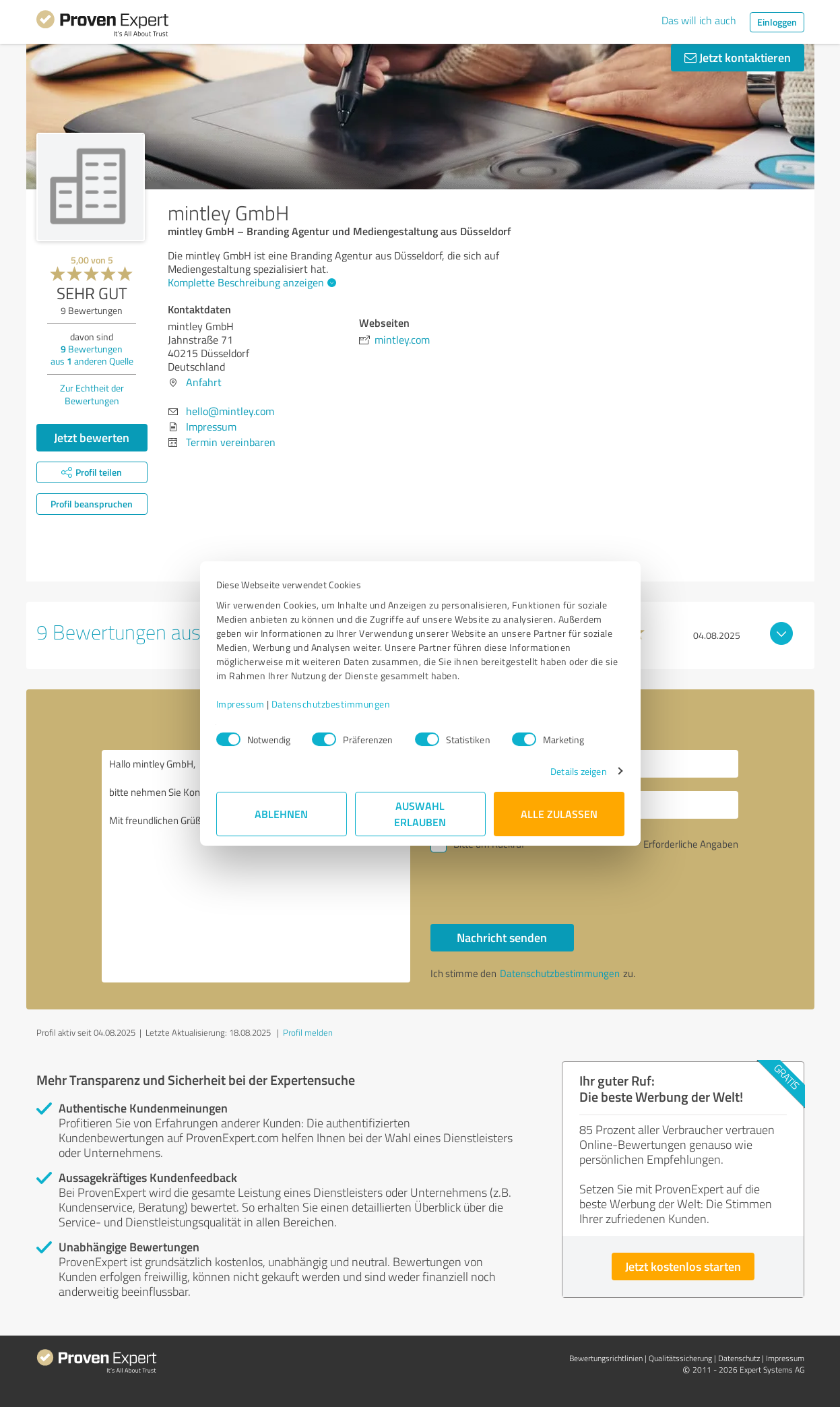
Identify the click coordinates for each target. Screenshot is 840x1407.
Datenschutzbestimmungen (331, 703)
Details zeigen (578, 771)
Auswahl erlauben (420, 814)
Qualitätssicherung (680, 1358)
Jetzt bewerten (91, 437)
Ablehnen (281, 813)
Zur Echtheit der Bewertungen (92, 394)
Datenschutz (739, 1358)
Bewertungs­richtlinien (606, 1358)
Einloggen (777, 21)
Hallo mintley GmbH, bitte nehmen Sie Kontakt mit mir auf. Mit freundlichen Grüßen (256, 866)
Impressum (240, 703)
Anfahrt (204, 382)
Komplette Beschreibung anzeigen (250, 282)
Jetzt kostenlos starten (683, 1266)
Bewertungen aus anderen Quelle (92, 354)
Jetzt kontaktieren (737, 57)
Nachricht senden (502, 937)
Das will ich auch (698, 20)
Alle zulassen (559, 813)
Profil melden (308, 1032)
